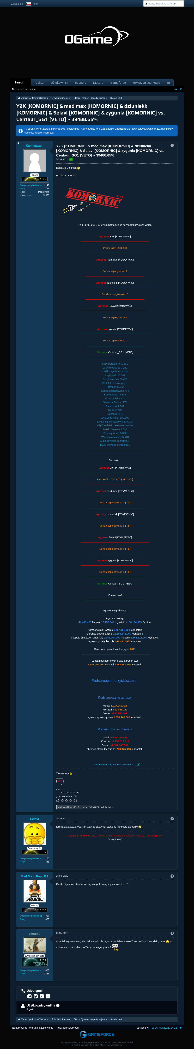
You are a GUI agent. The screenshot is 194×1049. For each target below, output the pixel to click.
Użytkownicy (59, 82)
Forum (20, 82)
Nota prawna (19, 1027)
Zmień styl (143, 1027)
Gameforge (118, 82)
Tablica (39, 82)
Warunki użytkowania (41, 1027)
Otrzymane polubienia (30, 185)
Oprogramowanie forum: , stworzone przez (97, 1042)
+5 (71, 159)
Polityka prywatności (67, 1027)
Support (80, 82)
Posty (23, 188)
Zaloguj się (17, 3)
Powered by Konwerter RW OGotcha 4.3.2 (115, 764)
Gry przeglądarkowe (146, 82)
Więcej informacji (44, 132)
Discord (98, 82)
